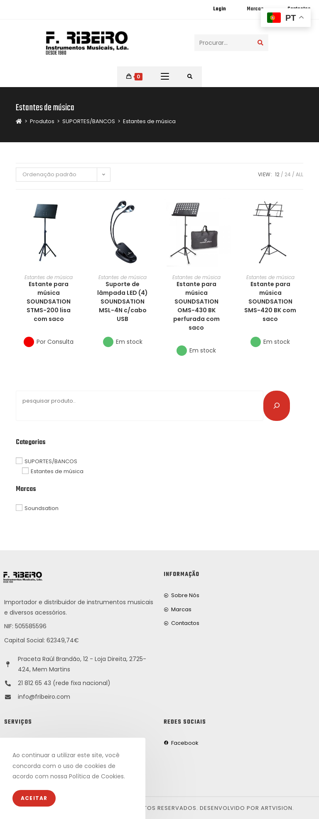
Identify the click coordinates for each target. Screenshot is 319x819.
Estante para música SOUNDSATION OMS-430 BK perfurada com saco (196, 306)
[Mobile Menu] (165, 76)
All (299, 174)
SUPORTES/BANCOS (51, 461)
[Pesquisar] (276, 405)
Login (219, 9)
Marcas (255, 9)
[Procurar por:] (190, 76)
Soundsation (42, 508)
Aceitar (34, 798)
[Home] (19, 121)
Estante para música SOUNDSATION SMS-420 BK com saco (270, 301)
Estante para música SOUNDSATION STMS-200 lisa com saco (49, 301)
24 (288, 174)
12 (277, 174)
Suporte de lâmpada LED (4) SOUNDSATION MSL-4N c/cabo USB (122, 301)
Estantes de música (149, 121)
